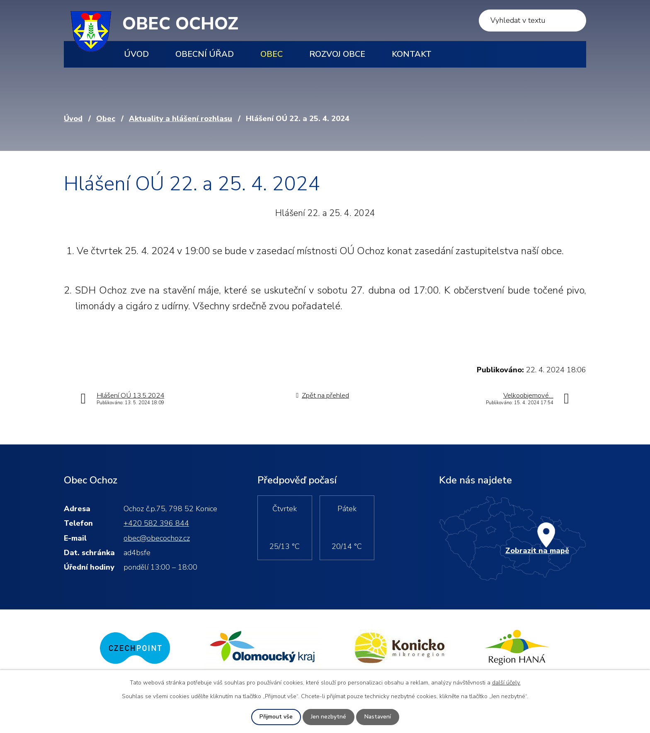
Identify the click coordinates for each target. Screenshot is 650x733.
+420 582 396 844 (156, 523)
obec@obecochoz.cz (157, 538)
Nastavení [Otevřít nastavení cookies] (377, 717)
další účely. (506, 683)
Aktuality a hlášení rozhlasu (180, 119)
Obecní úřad (204, 54)
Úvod (136, 54)
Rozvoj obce (337, 54)
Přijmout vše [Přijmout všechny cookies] (275, 717)
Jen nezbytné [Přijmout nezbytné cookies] (328, 717)
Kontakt (412, 54)
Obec (271, 54)
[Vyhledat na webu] (532, 20)
